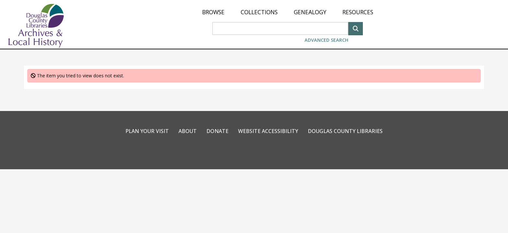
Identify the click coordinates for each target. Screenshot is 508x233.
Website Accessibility (268, 131)
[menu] (287, 12)
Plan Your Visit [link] (147, 131)
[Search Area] (280, 28)
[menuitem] (213, 12)
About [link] (188, 131)
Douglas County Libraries (345, 131)
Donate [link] (217, 131)
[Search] (355, 28)
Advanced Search (326, 40)
